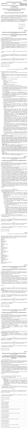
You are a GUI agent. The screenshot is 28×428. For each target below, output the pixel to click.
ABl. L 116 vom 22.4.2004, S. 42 (5, 410)
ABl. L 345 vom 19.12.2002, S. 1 (16, 145)
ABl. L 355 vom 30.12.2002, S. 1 (5, 421)
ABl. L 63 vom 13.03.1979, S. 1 (5, 404)
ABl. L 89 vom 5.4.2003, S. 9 (20, 292)
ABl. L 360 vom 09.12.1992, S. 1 (5, 407)
